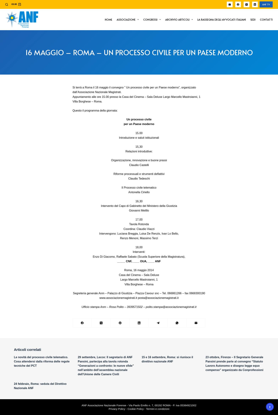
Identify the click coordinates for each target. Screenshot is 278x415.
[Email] (230, 4)
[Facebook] (238, 4)
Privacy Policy (117, 408)
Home (108, 19)
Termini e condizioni (157, 408)
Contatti (266, 19)
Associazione (128, 19)
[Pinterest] (120, 322)
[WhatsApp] (177, 322)
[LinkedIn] (255, 4)
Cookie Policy (136, 408)
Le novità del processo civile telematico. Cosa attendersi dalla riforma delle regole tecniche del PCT (42, 361)
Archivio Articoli (179, 19)
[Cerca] (6, 4)
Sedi (252, 19)
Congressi (152, 19)
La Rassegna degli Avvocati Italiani (221, 19)
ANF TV (266, 4)
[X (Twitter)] (246, 4)
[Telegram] (158, 322)
